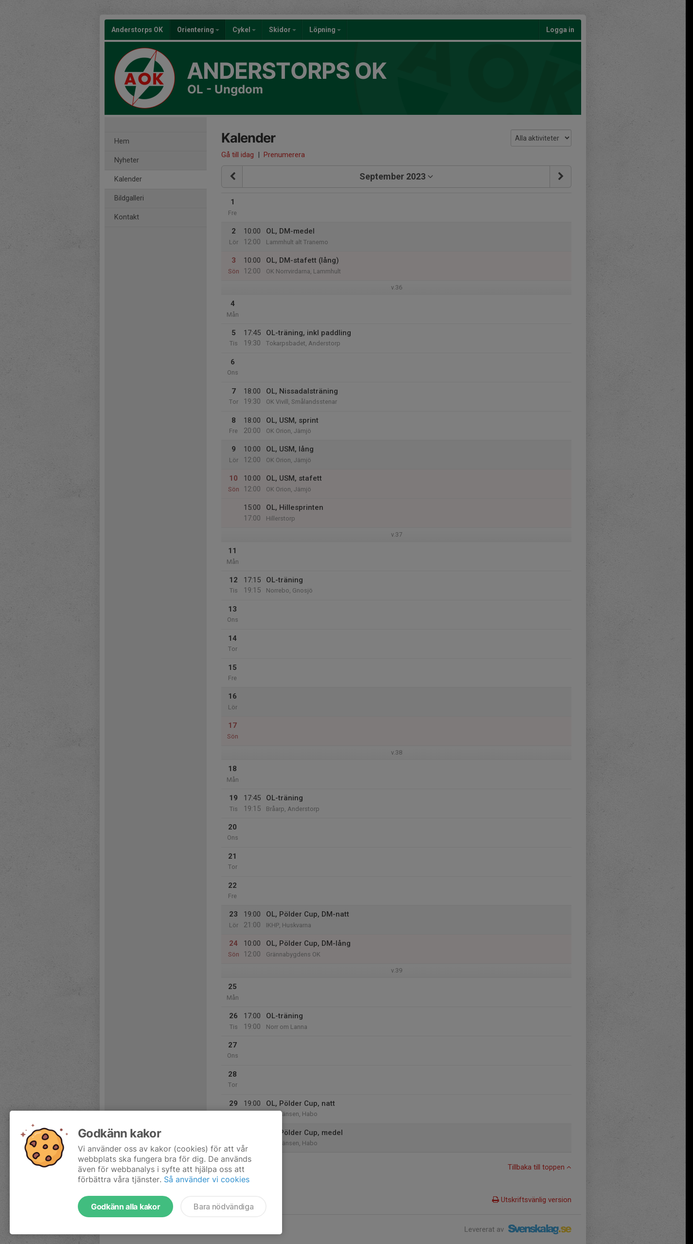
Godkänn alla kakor (125, 1206)
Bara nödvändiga (223, 1206)
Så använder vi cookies (206, 1179)
